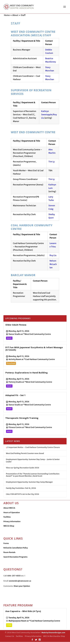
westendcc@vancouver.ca (20, 581)
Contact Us (9, 636)
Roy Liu (53, 255)
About (15, 15)
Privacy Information (11, 521)
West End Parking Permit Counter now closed (25, 453)
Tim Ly (51, 161)
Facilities (7, 517)
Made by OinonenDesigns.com (53, 633)
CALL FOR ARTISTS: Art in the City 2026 (22, 494)
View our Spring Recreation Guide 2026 (22, 468)
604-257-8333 (13, 576)
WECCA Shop (8, 526)
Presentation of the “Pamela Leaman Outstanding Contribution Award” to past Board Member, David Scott (32, 475)
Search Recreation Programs (15, 557)
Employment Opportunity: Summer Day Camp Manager (29, 482)
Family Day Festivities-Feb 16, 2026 (21, 488)
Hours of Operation (11, 513)
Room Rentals (9, 552)
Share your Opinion (22, 586)
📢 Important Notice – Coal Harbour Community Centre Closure (33, 447)
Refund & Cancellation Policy (15, 548)
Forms (6, 543)
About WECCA (9, 508)
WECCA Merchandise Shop (54, 636)
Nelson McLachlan (53, 264)
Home (7, 15)
